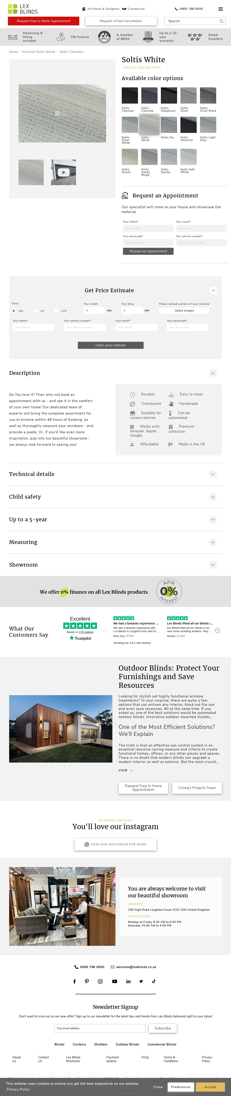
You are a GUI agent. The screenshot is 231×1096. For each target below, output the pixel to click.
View (125, 770)
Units (15, 303)
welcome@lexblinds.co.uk (136, 967)
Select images (184, 310)
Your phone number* (189, 236)
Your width (91, 304)
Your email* (183, 221)
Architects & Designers (100, 9)
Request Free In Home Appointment (44, 21)
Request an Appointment (148, 251)
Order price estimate (111, 345)
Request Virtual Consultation (121, 21)
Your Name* (130, 221)
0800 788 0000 (92, 967)
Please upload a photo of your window (184, 304)
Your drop (127, 304)
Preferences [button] (181, 1087)
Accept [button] (210, 1087)
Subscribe (163, 1028)
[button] (111, 113)
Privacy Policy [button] (18, 1089)
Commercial (133, 9)
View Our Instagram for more (115, 844)
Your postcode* (133, 236)
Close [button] (158, 1087)
